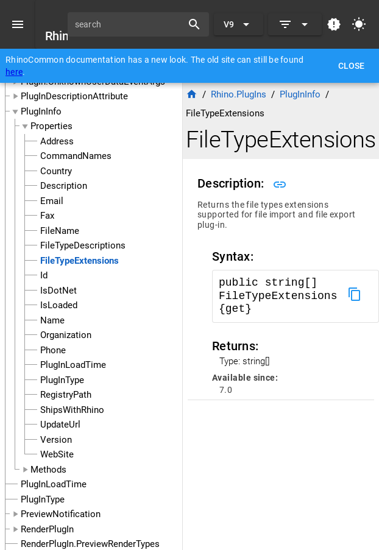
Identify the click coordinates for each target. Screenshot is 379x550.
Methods (48, 469)
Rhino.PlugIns (238, 94)
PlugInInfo (41, 111)
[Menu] (17, 24)
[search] (129, 24)
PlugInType (43, 499)
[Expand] (295, 24)
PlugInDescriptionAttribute (74, 96)
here (14, 72)
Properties (51, 126)
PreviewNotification (61, 514)
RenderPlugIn (47, 529)
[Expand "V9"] (238, 24)
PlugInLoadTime (54, 484)
